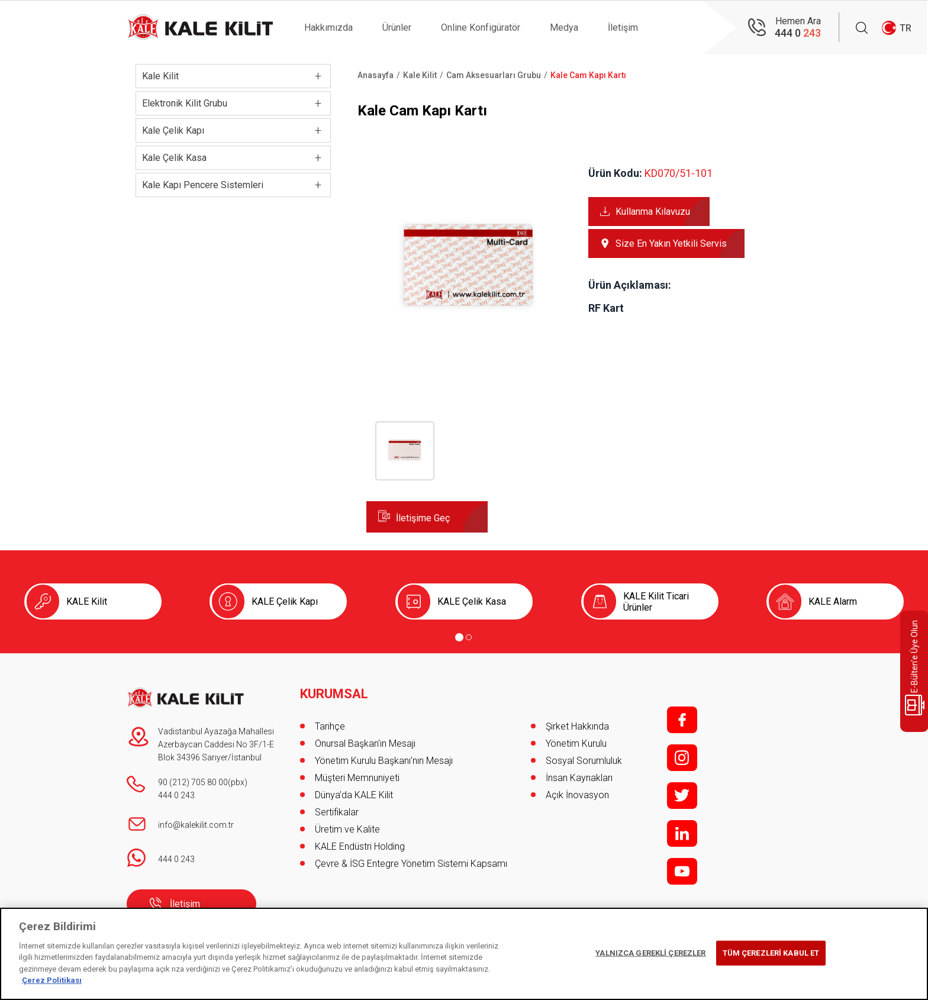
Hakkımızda (328, 27)
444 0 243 (176, 795)
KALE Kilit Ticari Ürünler (656, 602)
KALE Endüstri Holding (360, 846)
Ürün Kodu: (615, 173)
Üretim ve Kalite (347, 829)
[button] (468, 367)
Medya (564, 27)
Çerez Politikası (52, 980)
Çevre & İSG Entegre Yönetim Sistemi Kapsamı (411, 863)
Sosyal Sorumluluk (584, 760)
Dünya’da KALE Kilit (354, 795)
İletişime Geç (423, 518)
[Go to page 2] (469, 637)
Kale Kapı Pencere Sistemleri (202, 185)
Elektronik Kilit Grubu (184, 103)
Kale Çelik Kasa (174, 157)
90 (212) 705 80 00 (193, 782)
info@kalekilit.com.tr (196, 825)
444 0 (798, 33)
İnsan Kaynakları (579, 777)
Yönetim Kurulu (576, 743)
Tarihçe (330, 726)
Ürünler (396, 27)
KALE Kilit (86, 601)
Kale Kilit (160, 76)
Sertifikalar (337, 812)
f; (682, 719)
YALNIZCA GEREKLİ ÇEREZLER (650, 953)
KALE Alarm (832, 601)
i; (682, 757)
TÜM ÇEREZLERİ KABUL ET (771, 953)
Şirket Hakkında (577, 726)
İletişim (623, 27)
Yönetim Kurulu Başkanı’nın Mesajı (384, 760)
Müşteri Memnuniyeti (357, 777)
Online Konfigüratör (480, 27)
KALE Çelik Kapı (285, 601)
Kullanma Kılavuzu (653, 211)
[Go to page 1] (459, 637)
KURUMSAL (334, 694)
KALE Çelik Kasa (471, 601)
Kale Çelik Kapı (173, 130)
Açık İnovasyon (577, 795)
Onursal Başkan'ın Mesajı (365, 743)
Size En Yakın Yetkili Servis (671, 243)
